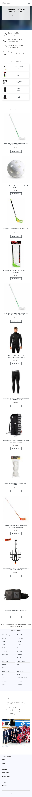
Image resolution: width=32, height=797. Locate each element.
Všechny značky (6, 756)
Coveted (19, 684)
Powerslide (20, 638)
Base (18, 648)
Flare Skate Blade (22, 677)
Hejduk (19, 641)
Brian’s (4, 638)
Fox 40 (19, 658)
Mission (19, 668)
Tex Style (19, 654)
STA (3, 674)
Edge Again (5, 654)
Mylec (3, 658)
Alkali (18, 674)
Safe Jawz (5, 668)
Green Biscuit (5, 671)
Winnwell (19, 634)
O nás (4, 782)
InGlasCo (19, 651)
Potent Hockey (6, 634)
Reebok (19, 644)
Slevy (3, 763)
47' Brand (4, 681)
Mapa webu (5, 772)
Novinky (4, 759)
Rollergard (5, 661)
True (3, 677)
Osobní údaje (6, 776)
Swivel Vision (20, 671)
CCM (3, 644)
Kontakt (4, 785)
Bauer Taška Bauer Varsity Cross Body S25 (16, 610)
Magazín (4, 769)
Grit (18, 664)
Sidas (3, 684)
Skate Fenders (21, 661)
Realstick (19, 681)
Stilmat (4, 664)
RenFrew (4, 648)
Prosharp (4, 651)
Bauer (3, 641)
